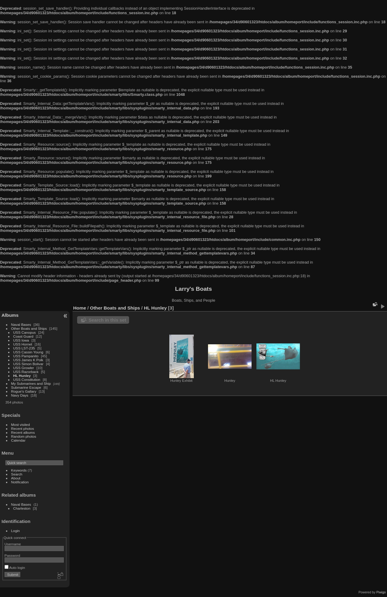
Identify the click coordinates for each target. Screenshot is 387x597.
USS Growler (23, 368)
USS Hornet (22, 344)
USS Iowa (21, 340)
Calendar (18, 440)
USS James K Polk (28, 360)
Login (15, 531)
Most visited (20, 425)
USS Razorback (26, 372)
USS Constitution (27, 379)
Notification (20, 482)
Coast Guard (23, 336)
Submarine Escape (26, 387)
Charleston (22, 508)
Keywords (19, 470)
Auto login (15, 567)
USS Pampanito (26, 356)
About (16, 478)
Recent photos (22, 428)
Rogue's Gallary (23, 391)
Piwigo (381, 592)
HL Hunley (22, 376)
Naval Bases (21, 324)
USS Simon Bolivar (28, 364)
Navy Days (19, 395)
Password (12, 555)
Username (13, 544)
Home (79, 307)
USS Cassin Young (28, 352)
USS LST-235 (24, 348)
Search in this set (107, 320)
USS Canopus (24, 332)
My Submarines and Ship (31, 383)
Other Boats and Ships (29, 328)
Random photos (23, 436)
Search (16, 474)
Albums (10, 315)
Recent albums (23, 432)
